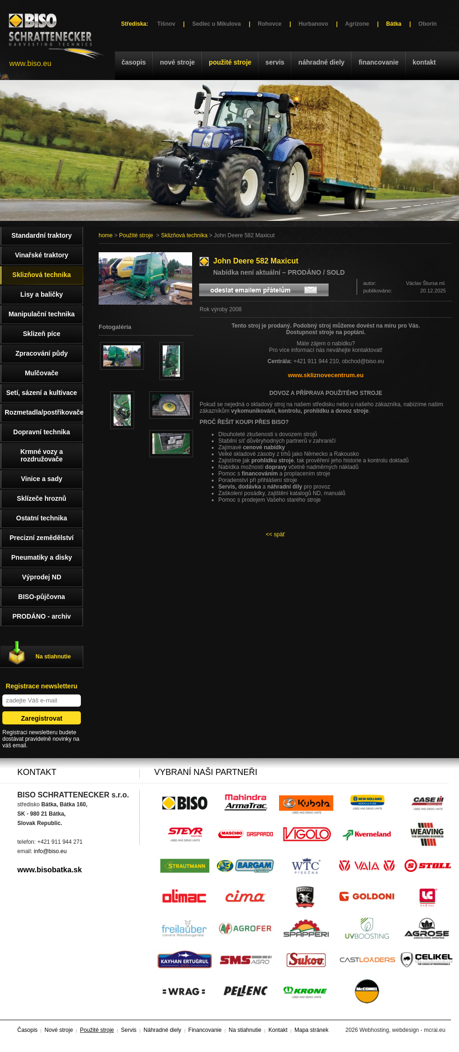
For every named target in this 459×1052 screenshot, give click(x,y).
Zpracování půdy (41, 353)
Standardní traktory (41, 235)
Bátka (394, 24)
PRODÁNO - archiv (41, 616)
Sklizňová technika (184, 235)
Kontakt (424, 62)
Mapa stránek (311, 1030)
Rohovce (270, 24)
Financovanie (379, 62)
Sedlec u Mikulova (216, 24)
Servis (274, 62)
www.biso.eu (30, 63)
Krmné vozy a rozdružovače (41, 455)
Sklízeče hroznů (41, 498)
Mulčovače (41, 373)
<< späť (275, 534)
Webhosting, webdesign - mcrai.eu (402, 1030)
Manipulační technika (41, 314)
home (106, 235)
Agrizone (357, 24)
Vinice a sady (41, 478)
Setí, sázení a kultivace (41, 392)
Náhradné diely (321, 62)
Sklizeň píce (41, 333)
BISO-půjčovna (41, 596)
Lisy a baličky (41, 294)
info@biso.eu (50, 851)
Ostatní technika (41, 518)
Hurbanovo (313, 24)
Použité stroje (230, 62)
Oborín (427, 24)
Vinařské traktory (41, 255)
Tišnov (166, 24)
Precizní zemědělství (42, 537)
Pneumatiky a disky (41, 557)
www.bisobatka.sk (49, 870)
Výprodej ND (41, 577)
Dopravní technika (41, 432)
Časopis (134, 62)
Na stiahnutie (53, 656)
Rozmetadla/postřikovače (44, 412)
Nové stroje (177, 62)
